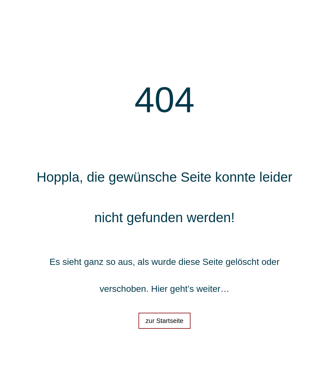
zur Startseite (164, 320)
